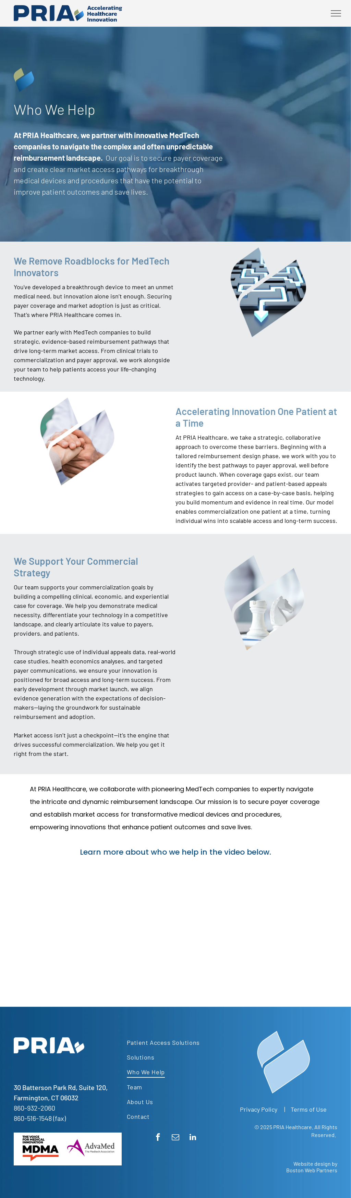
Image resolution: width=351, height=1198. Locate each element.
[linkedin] (192, 1138)
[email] (175, 1138)
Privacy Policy (258, 1109)
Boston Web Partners (311, 1170)
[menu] (336, 13)
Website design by (315, 1163)
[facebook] (158, 1138)
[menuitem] (173, 1042)
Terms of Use (309, 1109)
